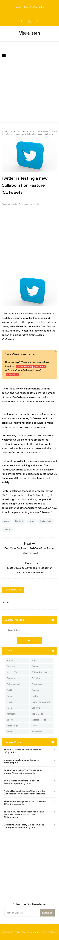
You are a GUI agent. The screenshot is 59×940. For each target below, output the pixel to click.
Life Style (36, 708)
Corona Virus (13, 672)
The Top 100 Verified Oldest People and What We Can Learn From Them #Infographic (24, 814)
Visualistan (32, 932)
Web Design (37, 731)
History (10, 702)
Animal (10, 660)
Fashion (10, 690)
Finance (35, 690)
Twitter (7, 529)
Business (11, 666)
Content (19, 521)
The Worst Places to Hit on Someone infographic (22, 751)
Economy (11, 678)
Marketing (12, 714)
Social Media (45, 521)
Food (9, 696)
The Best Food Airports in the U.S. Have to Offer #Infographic (25, 802)
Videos (10, 731)
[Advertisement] (29, 91)
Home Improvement (41, 702)
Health (35, 696)
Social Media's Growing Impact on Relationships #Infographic (21, 782)
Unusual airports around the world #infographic (21, 761)
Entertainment (13, 684)
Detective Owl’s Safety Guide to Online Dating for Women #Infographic (24, 826)
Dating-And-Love (40, 672)
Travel (34, 725)
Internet (10, 708)
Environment (37, 684)
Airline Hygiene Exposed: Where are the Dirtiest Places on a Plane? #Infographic (24, 792)
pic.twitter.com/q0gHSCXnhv (31, 366)
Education (36, 678)
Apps (6, 521)
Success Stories (39, 719)
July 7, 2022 (12, 374)
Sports (10, 719)
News (31, 521)
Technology (12, 725)
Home (18, 7)
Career (35, 666)
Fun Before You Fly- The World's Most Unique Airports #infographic (23, 771)
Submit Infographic (34, 7)
